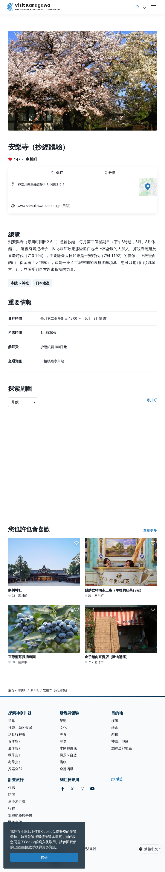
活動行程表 (16, 734)
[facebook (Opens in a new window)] (63, 788)
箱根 (114, 734)
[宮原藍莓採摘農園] (44, 634)
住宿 (11, 787)
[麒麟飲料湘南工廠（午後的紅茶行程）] (121, 568)
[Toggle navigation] (154, 7)
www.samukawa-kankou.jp (39, 205)
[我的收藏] (144, 7)
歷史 (63, 741)
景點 (63, 720)
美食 (63, 734)
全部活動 (66, 768)
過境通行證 (16, 801)
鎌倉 (114, 727)
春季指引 (15, 741)
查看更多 (150, 530)
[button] (144, 7)
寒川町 (31, 159)
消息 (11, 720)
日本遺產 (42, 283)
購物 (63, 762)
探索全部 (15, 768)
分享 (109, 172)
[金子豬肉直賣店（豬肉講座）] (121, 634)
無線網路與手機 (20, 815)
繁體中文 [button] (148, 849)
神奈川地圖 (119, 741)
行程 (11, 808)
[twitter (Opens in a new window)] (72, 788)
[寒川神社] (44, 568)
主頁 (11, 690)
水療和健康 (68, 748)
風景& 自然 (68, 755)
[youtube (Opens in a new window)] (92, 788)
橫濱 (114, 720)
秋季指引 (15, 755)
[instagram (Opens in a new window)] (82, 788)
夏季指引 (15, 748)
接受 (44, 857)
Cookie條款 (23, 847)
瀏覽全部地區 (121, 748)
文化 (63, 727)
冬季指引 (15, 762)
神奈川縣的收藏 (20, 727)
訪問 (11, 794)
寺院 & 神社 (20, 283)
